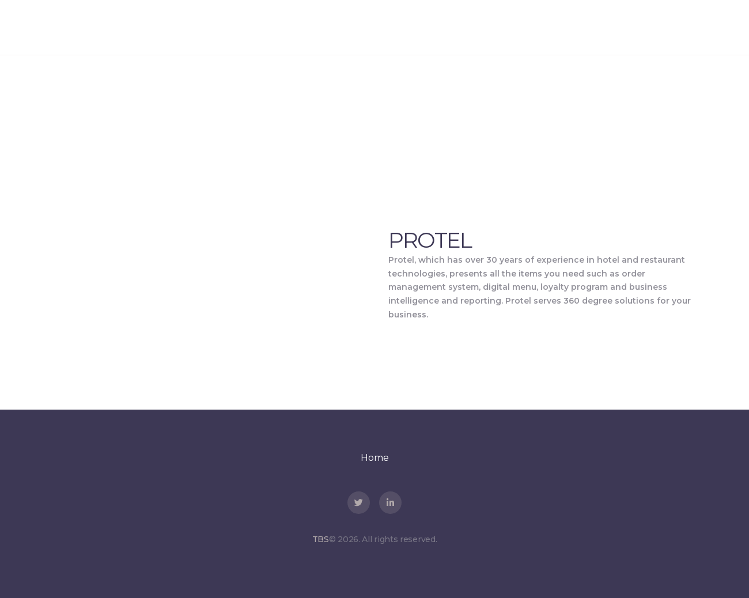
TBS (320, 539)
